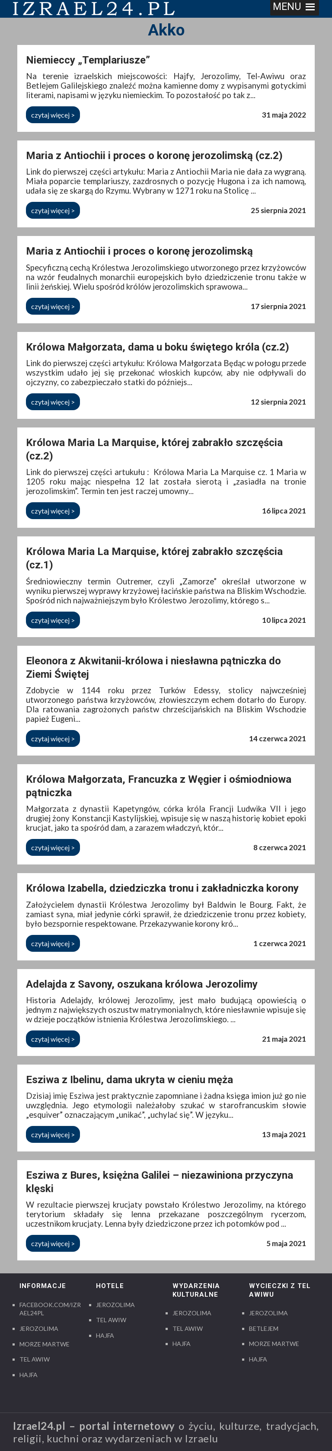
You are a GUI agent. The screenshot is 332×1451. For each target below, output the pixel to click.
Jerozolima (38, 1328)
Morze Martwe (44, 1344)
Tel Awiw (34, 1359)
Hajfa (28, 1374)
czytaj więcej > (53, 115)
